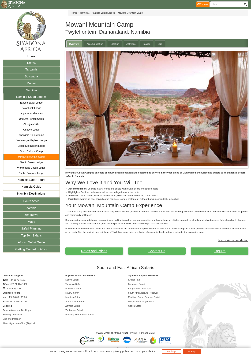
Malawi (31, 83)
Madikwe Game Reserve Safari (144, 297)
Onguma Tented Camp (31, 118)
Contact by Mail (13, 288)
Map (160, 44)
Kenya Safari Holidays (139, 288)
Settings (171, 351)
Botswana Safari (73, 288)
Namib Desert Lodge (31, 162)
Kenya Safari (72, 279)
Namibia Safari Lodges (31, 96)
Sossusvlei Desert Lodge (31, 145)
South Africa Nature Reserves (143, 292)
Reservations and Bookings (17, 310)
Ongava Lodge (31, 129)
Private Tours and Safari (142, 333)
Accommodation (95, 44)
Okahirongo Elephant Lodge (31, 140)
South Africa (31, 201)
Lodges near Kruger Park (141, 301)
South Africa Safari (75, 301)
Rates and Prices (94, 251)
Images (146, 44)
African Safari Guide (31, 242)
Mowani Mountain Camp (31, 156)
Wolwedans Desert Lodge (31, 167)
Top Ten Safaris (31, 235)
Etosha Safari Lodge (31, 102)
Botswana (31, 76)
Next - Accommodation (233, 240)
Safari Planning (31, 228)
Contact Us (156, 251)
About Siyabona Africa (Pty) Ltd (19, 323)
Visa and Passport (12, 319)
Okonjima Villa (31, 124)
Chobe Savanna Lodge (31, 173)
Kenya (31, 62)
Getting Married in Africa (31, 249)
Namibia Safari (73, 297)
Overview (74, 44)
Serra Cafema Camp (31, 151)
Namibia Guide (31, 186)
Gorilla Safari (135, 306)
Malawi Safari (72, 292)
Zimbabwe (31, 214)
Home (31, 56)
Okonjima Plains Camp (31, 135)
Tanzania (31, 69)
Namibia (31, 90)
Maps (31, 221)
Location (114, 44)
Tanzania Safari (73, 284)
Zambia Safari (72, 306)
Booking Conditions (13, 314)
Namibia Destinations (31, 193)
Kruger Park (134, 279)
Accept (192, 351)
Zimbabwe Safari (74, 310)
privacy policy (121, 351)
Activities (131, 44)
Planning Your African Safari (79, 314)
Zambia (31, 208)
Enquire (220, 251)
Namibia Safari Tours (31, 180)
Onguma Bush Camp (31, 113)
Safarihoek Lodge (31, 108)
